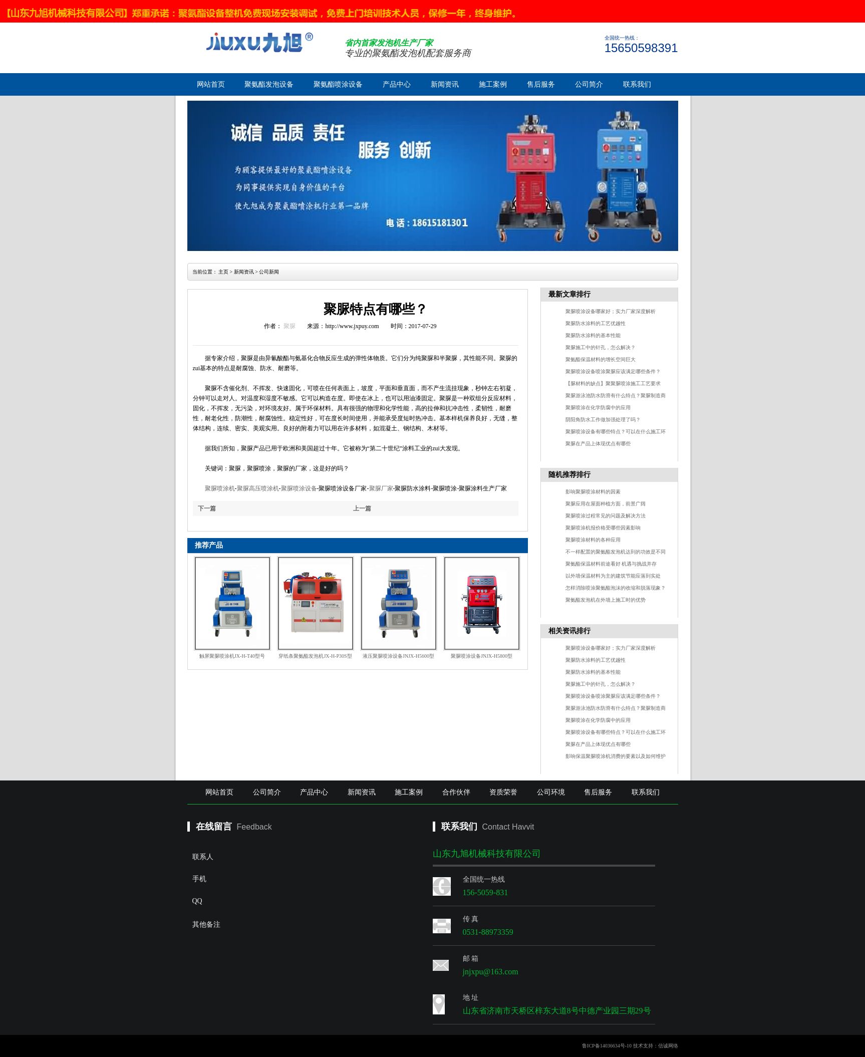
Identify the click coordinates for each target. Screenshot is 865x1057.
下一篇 (207, 508)
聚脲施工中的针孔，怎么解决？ (600, 347)
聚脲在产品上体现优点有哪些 (598, 443)
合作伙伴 (456, 792)
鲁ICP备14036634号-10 (607, 1045)
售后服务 (541, 84)
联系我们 (637, 84)
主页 (223, 272)
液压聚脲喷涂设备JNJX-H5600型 (398, 656)
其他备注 (275, 953)
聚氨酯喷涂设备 (338, 84)
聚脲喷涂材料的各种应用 (593, 540)
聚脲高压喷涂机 (258, 488)
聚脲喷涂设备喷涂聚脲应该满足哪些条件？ (613, 371)
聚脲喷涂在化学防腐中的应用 (598, 407)
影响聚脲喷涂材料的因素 (593, 491)
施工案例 (493, 84)
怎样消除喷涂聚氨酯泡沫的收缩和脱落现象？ (615, 588)
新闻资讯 (445, 84)
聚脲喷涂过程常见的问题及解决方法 (605, 515)
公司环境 (551, 792)
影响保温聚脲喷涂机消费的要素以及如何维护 (615, 756)
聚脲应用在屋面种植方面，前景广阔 (605, 503)
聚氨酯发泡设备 (269, 84)
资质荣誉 (503, 792)
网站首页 (211, 84)
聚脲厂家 (381, 488)
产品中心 (397, 84)
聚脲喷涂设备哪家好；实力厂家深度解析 (610, 311)
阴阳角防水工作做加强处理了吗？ (603, 419)
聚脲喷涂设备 (299, 488)
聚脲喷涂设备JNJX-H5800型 (481, 656)
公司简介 (589, 84)
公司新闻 (269, 272)
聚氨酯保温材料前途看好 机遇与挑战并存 (611, 564)
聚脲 (289, 326)
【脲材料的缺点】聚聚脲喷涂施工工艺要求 (613, 383)
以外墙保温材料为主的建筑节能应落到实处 (613, 576)
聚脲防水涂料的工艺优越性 (595, 323)
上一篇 (362, 508)
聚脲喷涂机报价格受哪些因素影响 (603, 528)
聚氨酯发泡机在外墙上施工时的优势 (605, 600)
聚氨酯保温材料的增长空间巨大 (600, 359)
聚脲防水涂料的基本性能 (593, 335)
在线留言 (214, 827)
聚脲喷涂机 (220, 488)
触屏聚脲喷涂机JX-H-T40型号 (232, 656)
